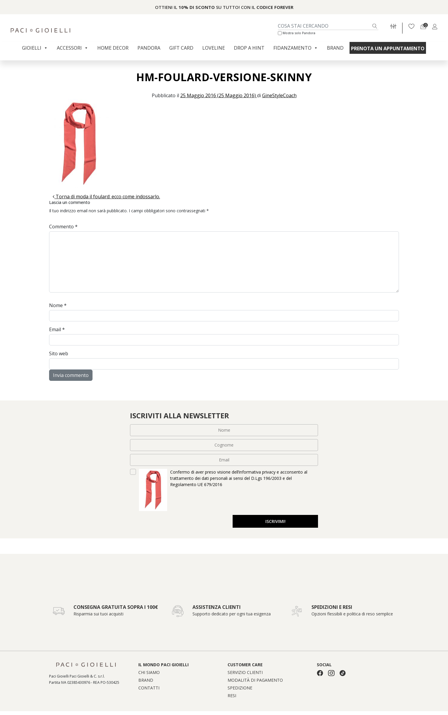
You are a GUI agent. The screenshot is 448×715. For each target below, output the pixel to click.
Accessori (72, 48)
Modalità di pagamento (255, 680)
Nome (58, 305)
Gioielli (35, 48)
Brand (335, 48)
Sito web (58, 353)
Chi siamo (149, 673)
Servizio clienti (245, 673)
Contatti (148, 688)
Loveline (213, 48)
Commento (63, 226)
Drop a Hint (249, 48)
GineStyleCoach (279, 95)
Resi (232, 696)
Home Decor (113, 48)
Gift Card (181, 48)
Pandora (148, 48)
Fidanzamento (295, 48)
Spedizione (240, 688)
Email (57, 329)
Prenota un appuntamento (387, 48)
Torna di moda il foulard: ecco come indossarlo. (106, 196)
